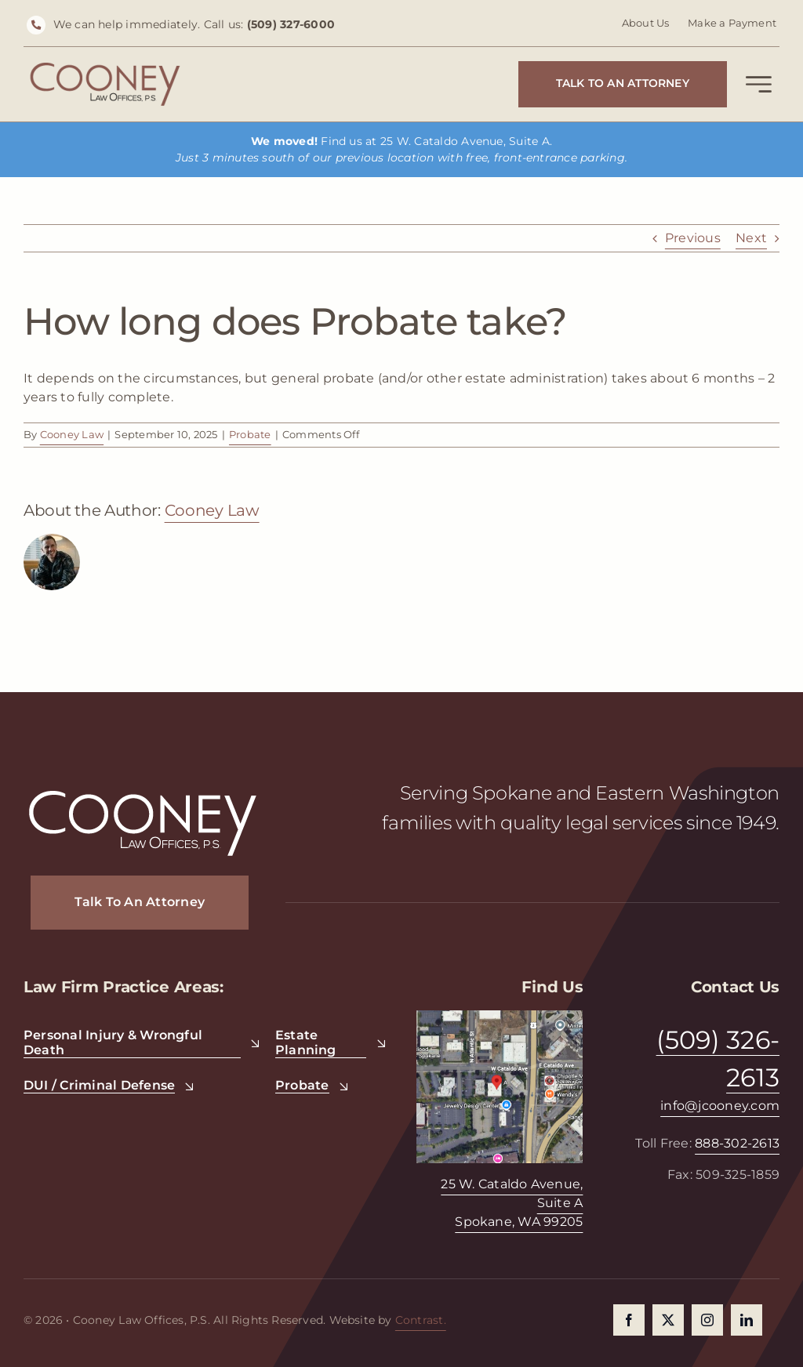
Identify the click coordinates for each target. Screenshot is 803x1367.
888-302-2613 (737, 1143)
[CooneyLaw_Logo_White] (143, 792)
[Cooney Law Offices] (105, 68)
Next (751, 237)
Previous (693, 237)
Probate (250, 434)
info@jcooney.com (719, 1105)
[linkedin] (746, 1320)
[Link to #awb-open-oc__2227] (759, 87)
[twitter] (668, 1320)
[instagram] (707, 1320)
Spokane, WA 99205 (519, 1221)
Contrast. (420, 1320)
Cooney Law (72, 434)
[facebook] (629, 1320)
